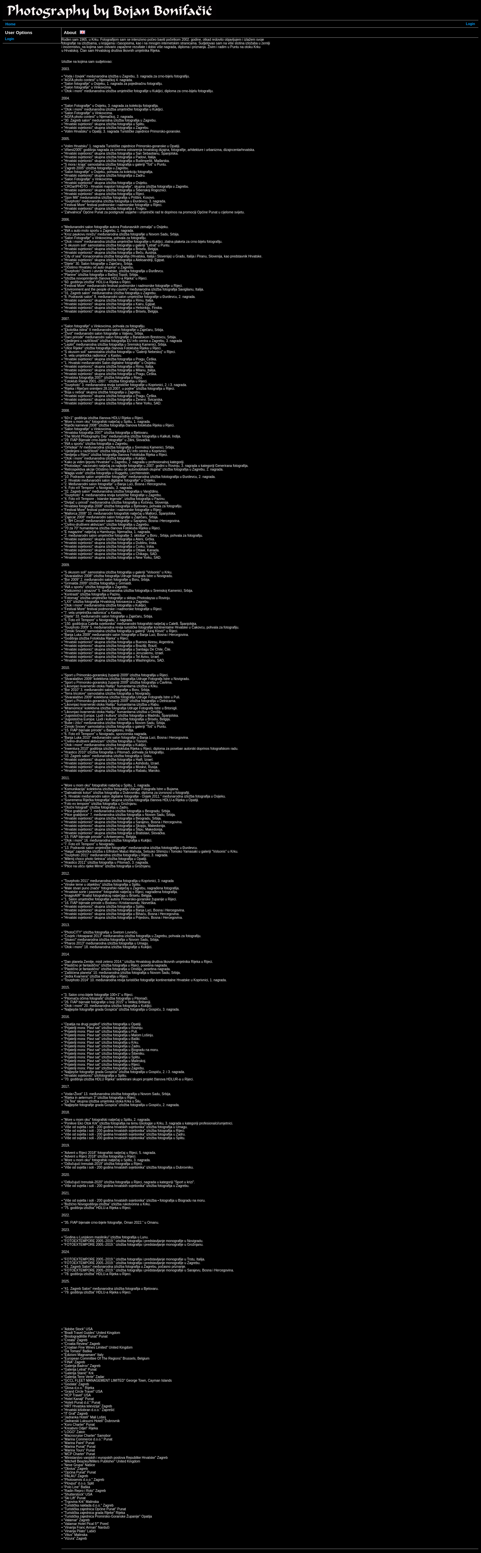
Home (10, 24)
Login (470, 24)
